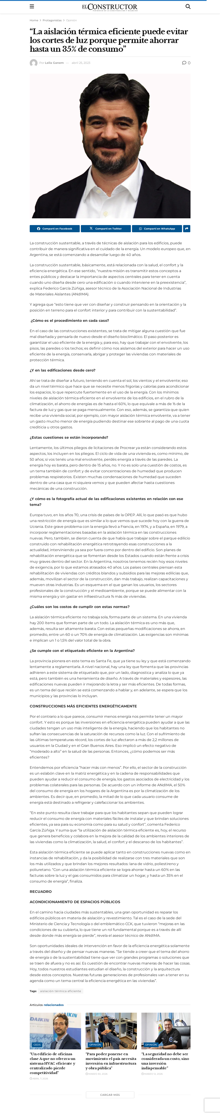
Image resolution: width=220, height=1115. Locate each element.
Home (34, 20)
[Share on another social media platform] (186, 228)
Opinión (71, 20)
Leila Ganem (54, 62)
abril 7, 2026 (39, 1078)
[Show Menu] (32, 6)
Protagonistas (52, 20)
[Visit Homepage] (110, 6)
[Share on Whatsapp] (157, 228)
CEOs (37, 1044)
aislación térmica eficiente (60, 991)
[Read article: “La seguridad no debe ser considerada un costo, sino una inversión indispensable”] (167, 1031)
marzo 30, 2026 (96, 1073)
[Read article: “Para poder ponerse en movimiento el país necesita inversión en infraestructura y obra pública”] (111, 1031)
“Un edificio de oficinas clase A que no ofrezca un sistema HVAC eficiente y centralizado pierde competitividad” (52, 1063)
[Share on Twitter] (106, 228)
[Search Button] (188, 6)
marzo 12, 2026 (152, 1073)
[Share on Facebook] (55, 228)
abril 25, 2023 (81, 62)
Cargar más (110, 1094)
